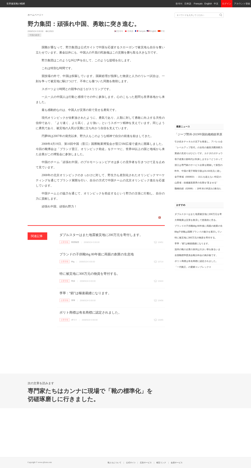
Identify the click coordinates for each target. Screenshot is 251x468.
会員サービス (177, 462)
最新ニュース (183, 126)
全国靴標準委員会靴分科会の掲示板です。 (196, 255)
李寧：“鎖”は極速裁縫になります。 (85, 293)
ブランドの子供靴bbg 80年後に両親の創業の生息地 (96, 254)
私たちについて (114, 462)
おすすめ (180, 205)
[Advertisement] (199, 70)
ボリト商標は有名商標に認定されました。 (90, 312)
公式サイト (131, 462)
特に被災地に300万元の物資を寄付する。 (89, 273)
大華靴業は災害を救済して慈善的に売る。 (196, 220)
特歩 (73, 281)
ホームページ (34, 15)
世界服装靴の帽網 (16, 3)
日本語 (187, 3)
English (208, 3)
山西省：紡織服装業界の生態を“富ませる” (196, 182)
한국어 (179, 3)
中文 (216, 3)
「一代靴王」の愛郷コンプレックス (193, 267)
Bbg (72, 261)
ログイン (226, 3)
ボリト (74, 320)
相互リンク (161, 462)
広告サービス (146, 462)
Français (198, 3)
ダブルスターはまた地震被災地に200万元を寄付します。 (101, 235)
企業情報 (64, 242)
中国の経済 (34, 35)
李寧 (73, 300)
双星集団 (75, 242)
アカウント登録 (242, 3)
